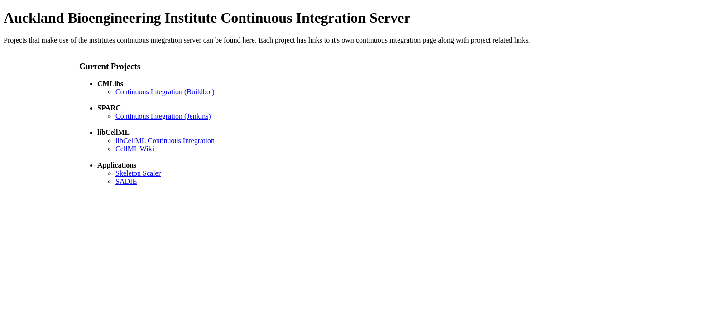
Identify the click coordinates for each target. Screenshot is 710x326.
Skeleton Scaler (138, 173)
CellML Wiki (134, 149)
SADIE (126, 181)
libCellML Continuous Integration (165, 140)
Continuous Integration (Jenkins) (163, 116)
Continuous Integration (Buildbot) (165, 92)
